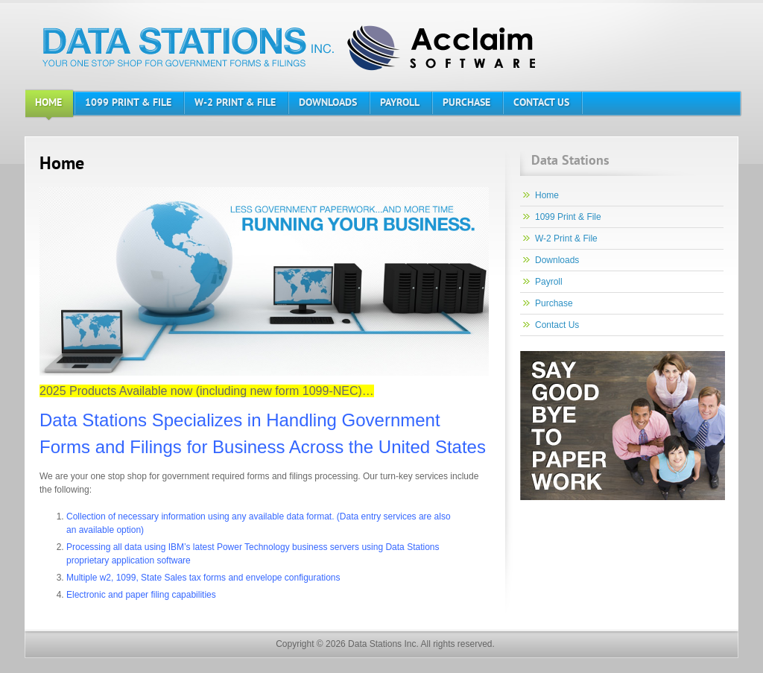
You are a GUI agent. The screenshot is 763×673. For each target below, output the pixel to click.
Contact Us (557, 325)
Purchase (554, 303)
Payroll (549, 282)
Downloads (557, 260)
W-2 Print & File (566, 238)
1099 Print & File (568, 217)
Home (547, 195)
